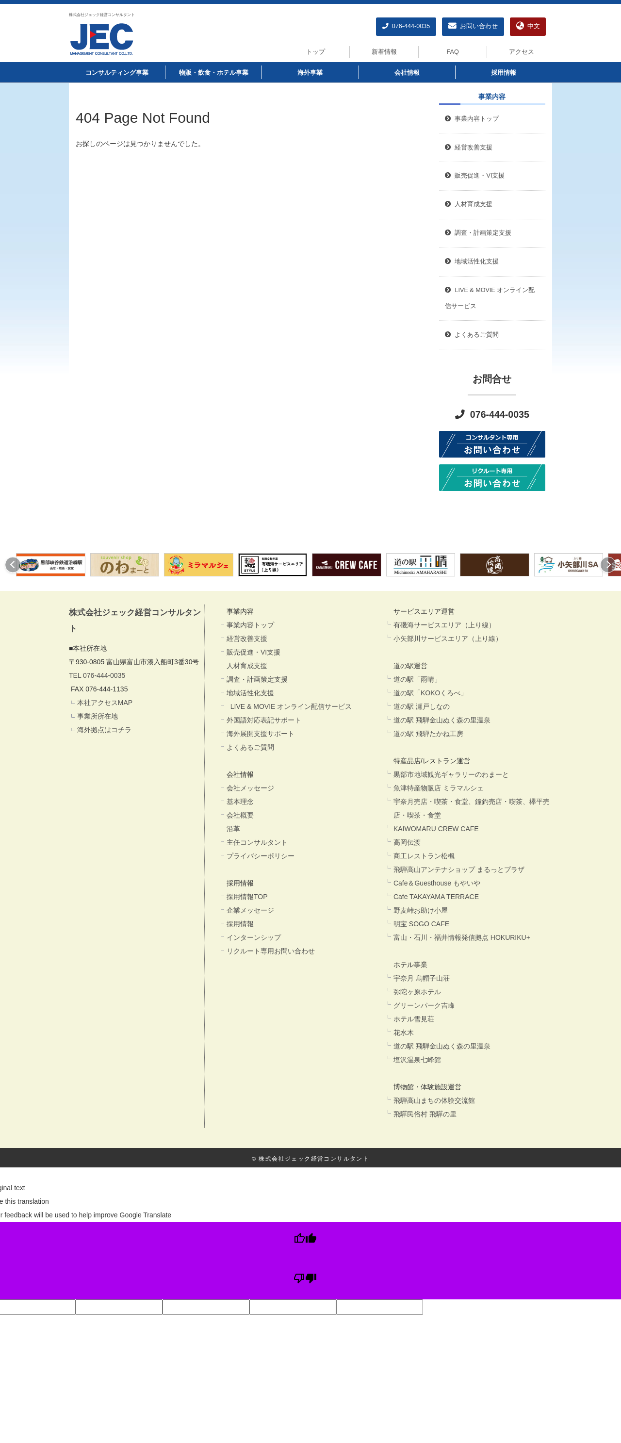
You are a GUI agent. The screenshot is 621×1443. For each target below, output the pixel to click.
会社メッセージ (250, 788)
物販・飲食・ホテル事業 (213, 72)
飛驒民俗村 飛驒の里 (425, 1114)
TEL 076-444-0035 (97, 675)
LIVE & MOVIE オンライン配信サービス (289, 706)
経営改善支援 (468, 147)
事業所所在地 (97, 716)
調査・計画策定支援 (257, 679)
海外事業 (310, 72)
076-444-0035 (406, 26)
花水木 (403, 1032)
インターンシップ (254, 937)
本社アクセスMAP (104, 702)
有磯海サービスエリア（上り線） (444, 625)
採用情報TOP (247, 897)
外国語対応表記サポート (264, 720)
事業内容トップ (472, 118)
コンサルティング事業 (116, 72)
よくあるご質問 (250, 747)
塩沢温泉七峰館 (417, 1060)
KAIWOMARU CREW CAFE (436, 829)
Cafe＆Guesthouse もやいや (436, 883)
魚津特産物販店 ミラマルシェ (438, 788)
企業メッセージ (250, 910)
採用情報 (503, 72)
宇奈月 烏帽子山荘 (421, 978)
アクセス (521, 52)
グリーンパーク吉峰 (424, 1005)
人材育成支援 (247, 666)
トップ (315, 52)
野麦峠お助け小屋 (420, 910)
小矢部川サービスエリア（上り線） (447, 638)
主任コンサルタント (257, 842)
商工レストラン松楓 (424, 856)
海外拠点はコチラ (104, 730)
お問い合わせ (473, 26)
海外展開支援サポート (260, 734)
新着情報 (384, 52)
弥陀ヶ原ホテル (417, 992)
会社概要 (240, 815)
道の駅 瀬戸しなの (421, 706)
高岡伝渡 (407, 842)
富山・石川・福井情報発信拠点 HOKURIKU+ (461, 937)
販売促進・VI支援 (253, 652)
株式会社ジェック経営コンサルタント (102, 14)
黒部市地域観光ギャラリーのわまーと (451, 774)
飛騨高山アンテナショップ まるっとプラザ (458, 869)
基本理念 (240, 801)
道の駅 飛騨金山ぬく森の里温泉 (441, 720)
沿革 (233, 829)
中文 (528, 26)
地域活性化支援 (250, 693)
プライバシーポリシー (260, 856)
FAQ (453, 52)
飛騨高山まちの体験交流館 (434, 1100)
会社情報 (407, 72)
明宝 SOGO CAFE (421, 924)
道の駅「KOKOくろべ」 (430, 693)
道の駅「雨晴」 (417, 679)
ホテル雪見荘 (413, 1019)
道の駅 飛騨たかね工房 (428, 734)
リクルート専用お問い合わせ (271, 951)
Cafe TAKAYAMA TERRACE (436, 897)
